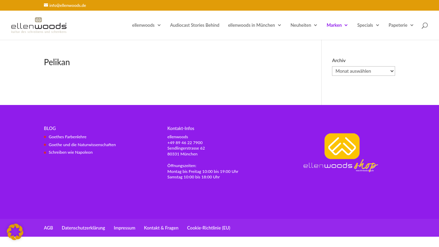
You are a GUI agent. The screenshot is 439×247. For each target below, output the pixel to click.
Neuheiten (300, 25)
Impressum (124, 228)
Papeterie (398, 25)
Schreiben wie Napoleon (71, 152)
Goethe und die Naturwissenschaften (82, 144)
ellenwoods (143, 25)
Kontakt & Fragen (161, 228)
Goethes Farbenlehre (67, 136)
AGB (48, 228)
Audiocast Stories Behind (195, 25)
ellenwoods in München (251, 25)
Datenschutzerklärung (83, 228)
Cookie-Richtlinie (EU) (208, 228)
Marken (334, 25)
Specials (365, 25)
